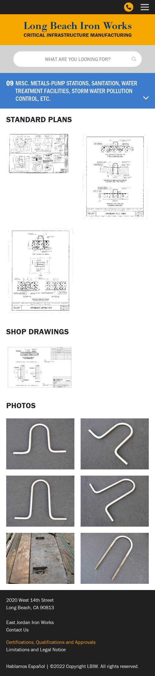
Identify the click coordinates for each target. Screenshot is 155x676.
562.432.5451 (21, 615)
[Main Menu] (145, 7)
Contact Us (17, 630)
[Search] (134, 59)
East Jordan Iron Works (30, 622)
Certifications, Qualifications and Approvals (50, 642)
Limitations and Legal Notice (36, 649)
